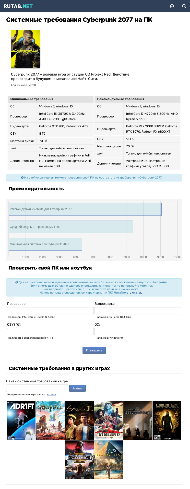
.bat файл (159, 282)
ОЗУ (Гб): (14, 324)
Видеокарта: (105, 304)
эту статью (134, 292)
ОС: (97, 324)
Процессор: (16, 304)
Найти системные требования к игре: (37, 381)
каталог (51, 394)
